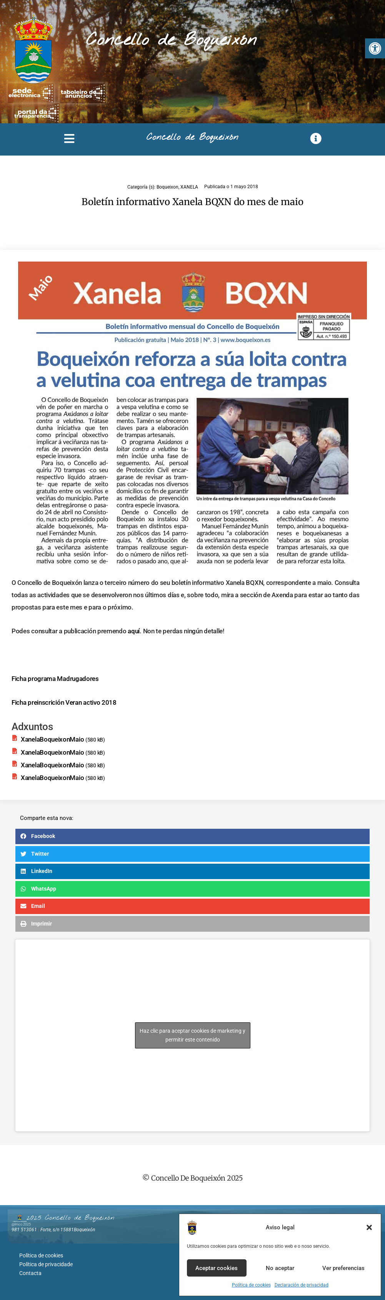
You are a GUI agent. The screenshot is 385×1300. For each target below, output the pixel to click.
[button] (375, 48)
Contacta (30, 1271)
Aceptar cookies (216, 1268)
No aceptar (280, 1268)
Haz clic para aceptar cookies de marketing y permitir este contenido (192, 1035)
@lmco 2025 (21, 1224)
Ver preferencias (343, 1268)
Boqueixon (167, 187)
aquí (134, 631)
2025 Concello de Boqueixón (70, 1217)
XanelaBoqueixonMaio (52, 739)
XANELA (189, 187)
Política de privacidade (46, 1263)
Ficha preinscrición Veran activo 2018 (64, 702)
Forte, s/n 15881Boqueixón (67, 1229)
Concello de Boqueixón (171, 40)
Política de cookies (251, 1285)
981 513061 (24, 1229)
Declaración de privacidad (301, 1285)
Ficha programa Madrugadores (55, 678)
